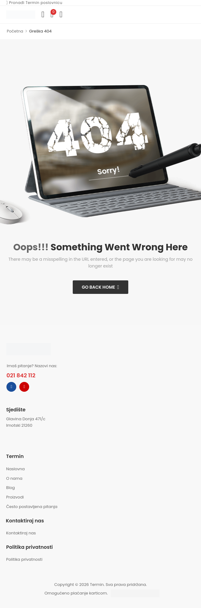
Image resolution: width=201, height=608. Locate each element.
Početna (15, 31)
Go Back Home (98, 287)
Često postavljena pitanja (31, 507)
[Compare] (42, 14)
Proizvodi (15, 497)
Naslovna (15, 469)
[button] (61, 14)
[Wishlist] (51, 14)
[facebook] (11, 387)
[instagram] (24, 387)
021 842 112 (20, 375)
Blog (10, 488)
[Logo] (20, 14)
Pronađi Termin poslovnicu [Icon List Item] (34, 2)
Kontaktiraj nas (21, 533)
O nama (14, 478)
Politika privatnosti (24, 559)
